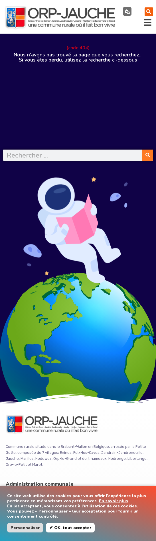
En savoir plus (113, 500)
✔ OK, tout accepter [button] (70, 527)
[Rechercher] (147, 155)
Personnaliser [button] (25, 527)
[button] (149, 11)
